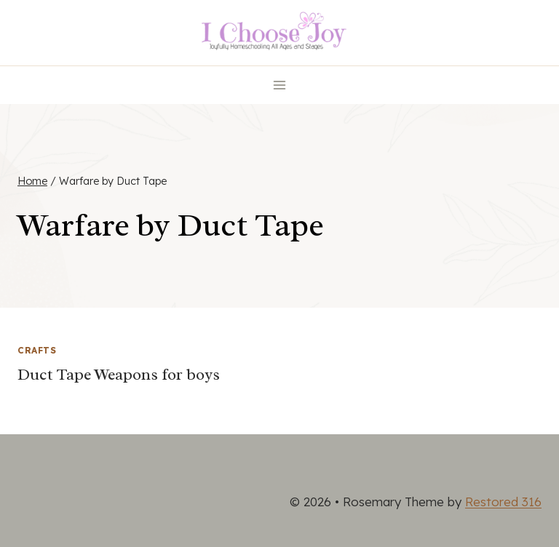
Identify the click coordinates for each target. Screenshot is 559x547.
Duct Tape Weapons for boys (118, 374)
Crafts (37, 350)
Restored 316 (503, 501)
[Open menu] (279, 84)
